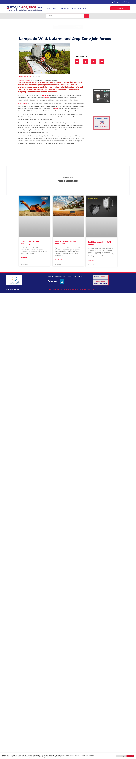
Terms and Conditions (67, 289)
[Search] (86, 16)
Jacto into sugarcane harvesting (30, 242)
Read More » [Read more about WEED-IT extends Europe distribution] (58, 259)
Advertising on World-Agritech (84, 289)
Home (48, 8)
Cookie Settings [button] (121, 756)
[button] (77, 61)
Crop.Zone (45, 95)
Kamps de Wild (22, 104)
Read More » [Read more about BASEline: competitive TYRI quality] (91, 260)
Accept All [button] (130, 756)
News (54, 8)
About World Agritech (79, 8)
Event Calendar (64, 8)
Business (27, 80)
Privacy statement (53, 289)
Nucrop (56, 108)
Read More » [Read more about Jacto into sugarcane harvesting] (24, 257)
